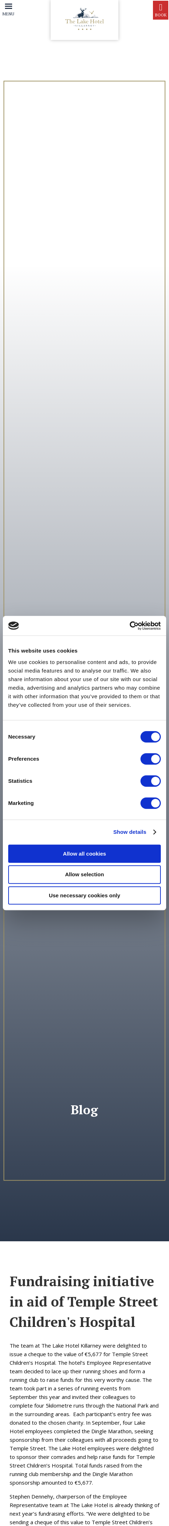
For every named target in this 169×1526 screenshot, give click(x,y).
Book (161, 9)
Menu (8, 13)
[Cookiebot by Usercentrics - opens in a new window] (129, 625)
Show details (130, 832)
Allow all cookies (84, 854)
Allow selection (84, 874)
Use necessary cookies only (84, 895)
